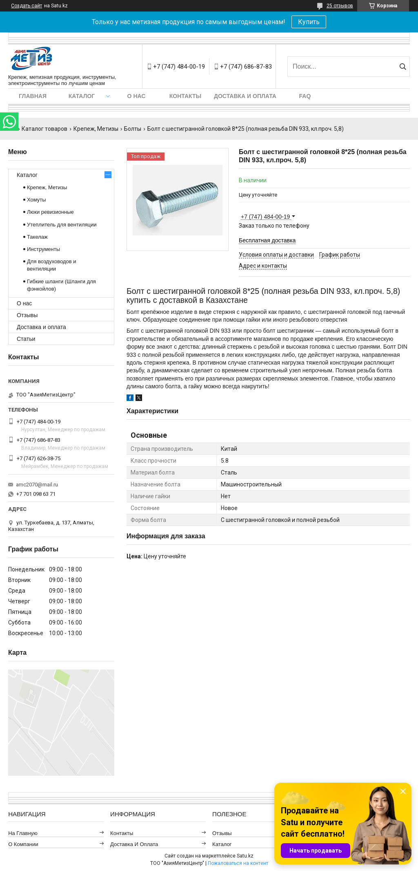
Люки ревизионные (50, 212)
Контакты (185, 96)
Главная (33, 96)
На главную (23, 833)
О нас (136, 96)
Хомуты (36, 200)
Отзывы (27, 315)
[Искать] (403, 66)
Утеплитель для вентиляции (62, 225)
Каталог (82, 96)
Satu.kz (245, 856)
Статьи (26, 339)
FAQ (305, 96)
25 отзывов (340, 6)
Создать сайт (26, 6)
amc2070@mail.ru (37, 484)
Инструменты (43, 249)
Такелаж (37, 237)
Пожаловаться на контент (238, 863)
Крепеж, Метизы (95, 128)
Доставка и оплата (245, 96)
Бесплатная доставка (267, 240)
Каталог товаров (44, 128)
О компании (23, 844)
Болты (132, 128)
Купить (309, 22)
